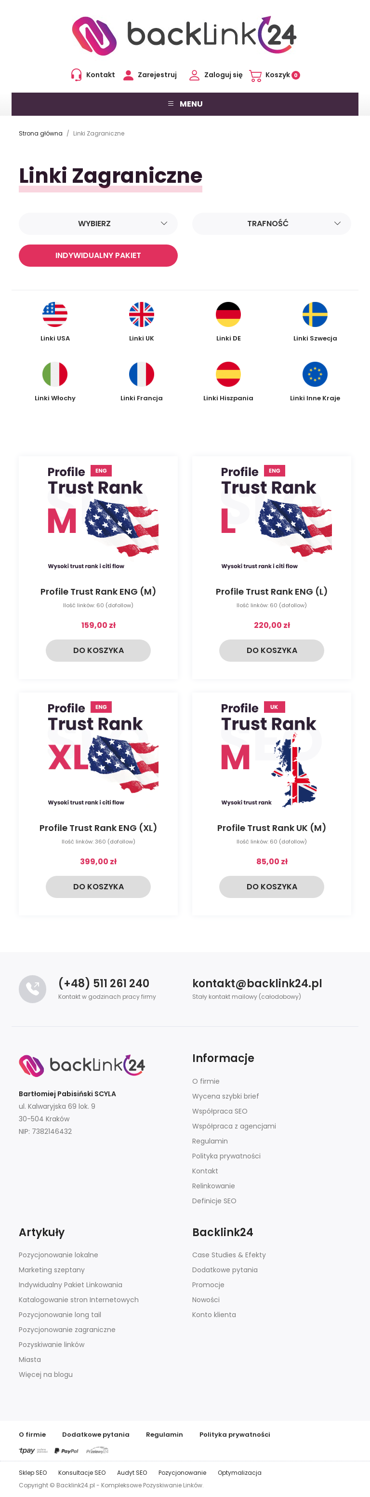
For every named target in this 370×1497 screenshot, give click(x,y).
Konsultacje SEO (82, 1473)
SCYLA (105, 1094)
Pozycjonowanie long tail (60, 1315)
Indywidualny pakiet (98, 255)
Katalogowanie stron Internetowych (79, 1300)
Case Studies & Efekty (229, 1255)
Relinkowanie (213, 1186)
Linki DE (228, 322)
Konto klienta (214, 1315)
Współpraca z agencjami (234, 1126)
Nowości (206, 1300)
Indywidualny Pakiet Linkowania (70, 1285)
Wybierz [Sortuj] (123, 224)
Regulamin (210, 1141)
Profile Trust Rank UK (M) (272, 828)
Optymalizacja (240, 1473)
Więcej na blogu (46, 1374)
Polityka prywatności (226, 1156)
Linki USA (55, 322)
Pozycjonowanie (182, 1473)
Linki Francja (141, 382)
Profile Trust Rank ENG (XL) (99, 828)
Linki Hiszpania (228, 382)
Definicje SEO (214, 1201)
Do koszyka (98, 650)
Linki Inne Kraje (315, 382)
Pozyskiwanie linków (51, 1344)
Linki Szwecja (315, 322)
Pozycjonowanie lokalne (58, 1255)
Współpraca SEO (220, 1111)
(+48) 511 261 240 (103, 983)
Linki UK (141, 322)
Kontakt (205, 1171)
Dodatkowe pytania (225, 1270)
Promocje (208, 1285)
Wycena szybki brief (225, 1096)
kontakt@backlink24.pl (257, 983)
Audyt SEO (132, 1473)
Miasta (30, 1359)
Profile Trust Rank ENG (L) (272, 591)
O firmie (206, 1081)
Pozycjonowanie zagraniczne (67, 1329)
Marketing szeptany (52, 1270)
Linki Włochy (55, 382)
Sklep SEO (33, 1473)
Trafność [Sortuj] (294, 224)
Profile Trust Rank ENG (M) (98, 591)
